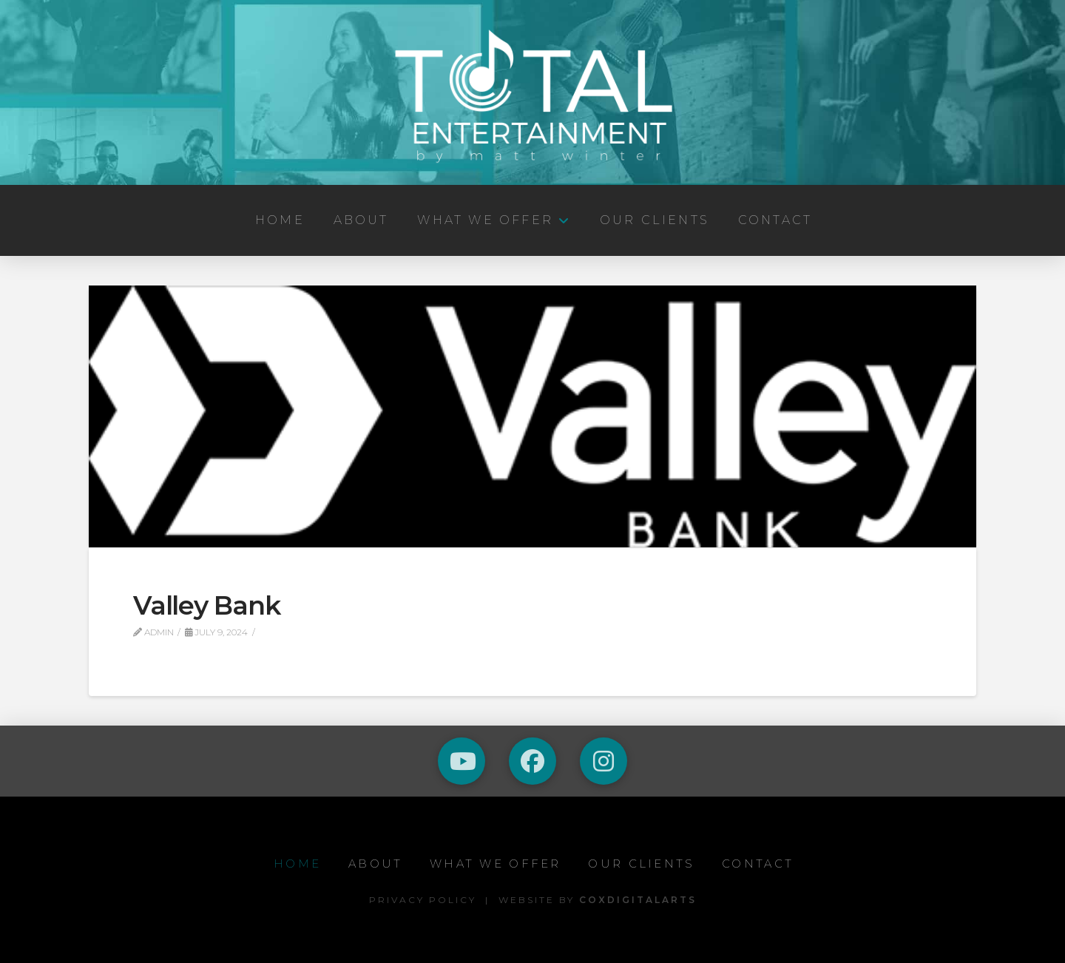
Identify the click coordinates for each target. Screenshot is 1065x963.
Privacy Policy (422, 899)
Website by (597, 899)
